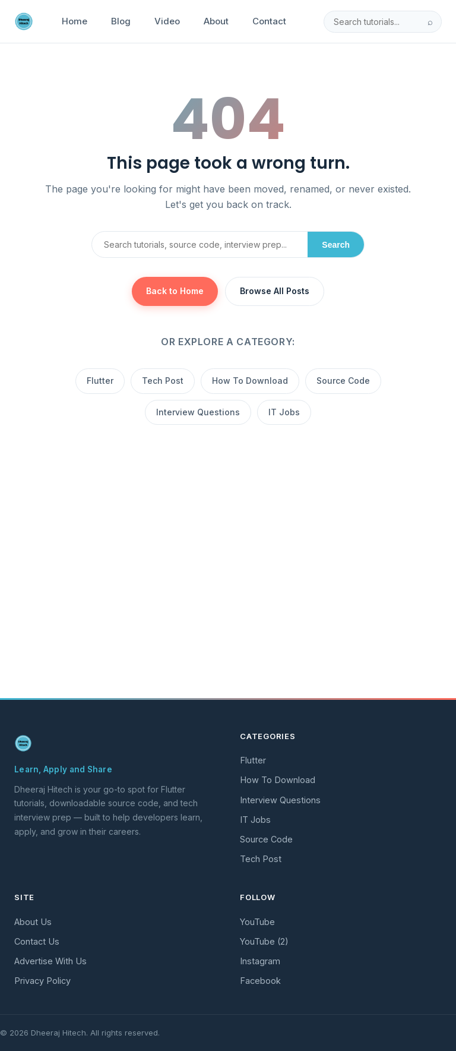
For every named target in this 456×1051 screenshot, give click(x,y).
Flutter (100, 380)
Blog (121, 21)
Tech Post (162, 380)
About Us (33, 922)
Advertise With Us (50, 961)
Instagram (260, 961)
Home (74, 21)
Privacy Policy (42, 981)
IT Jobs (284, 412)
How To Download (250, 380)
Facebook (260, 981)
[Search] (371, 21)
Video (167, 21)
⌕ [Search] (430, 22)
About (216, 21)
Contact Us (36, 941)
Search (336, 245)
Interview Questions (198, 412)
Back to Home (175, 291)
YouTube (257, 922)
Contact (269, 21)
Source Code (343, 380)
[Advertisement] (228, 600)
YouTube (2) (264, 941)
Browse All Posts (274, 291)
